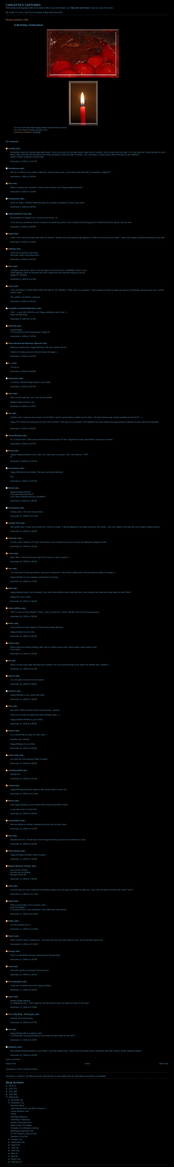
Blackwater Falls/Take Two (22, 1131)
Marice (11, 801)
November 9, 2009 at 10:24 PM (23, 461)
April (13, 1156)
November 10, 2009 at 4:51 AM (23, 669)
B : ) (10, 363)
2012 (11, 1089)
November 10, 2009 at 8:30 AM (23, 724)
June (13, 1150)
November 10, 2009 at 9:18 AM (23, 763)
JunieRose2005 (15, 770)
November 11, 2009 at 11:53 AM (24, 929)
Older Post (163, 1064)
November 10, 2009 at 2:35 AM (23, 561)
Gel (9, 1029)
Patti (10, 706)
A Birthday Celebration (20, 1120)
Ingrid (10, 901)
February (15, 1162)
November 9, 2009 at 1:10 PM (23, 192)
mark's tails (13, 755)
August (14, 1145)
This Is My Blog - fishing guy (21, 1014)
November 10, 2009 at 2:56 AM (23, 601)
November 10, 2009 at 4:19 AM (23, 654)
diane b (11, 676)
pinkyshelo (13, 378)
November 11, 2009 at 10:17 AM (24, 894)
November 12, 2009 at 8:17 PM (23, 1022)
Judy (10, 886)
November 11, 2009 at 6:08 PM (23, 990)
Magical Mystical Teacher (19, 866)
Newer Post (11, 1064)
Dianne (11, 731)
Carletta (11, 148)
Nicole (11, 488)
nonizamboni (14, 820)
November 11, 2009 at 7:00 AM (23, 879)
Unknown (12, 538)
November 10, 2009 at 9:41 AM (23, 779)
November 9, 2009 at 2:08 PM (23, 207)
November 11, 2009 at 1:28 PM (23, 975)
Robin (10, 623)
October (15, 1139)
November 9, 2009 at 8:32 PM (23, 356)
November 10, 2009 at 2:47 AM (23, 581)
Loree (10, 553)
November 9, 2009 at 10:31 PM (23, 481)
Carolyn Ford (14, 523)
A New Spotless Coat (20, 1111)
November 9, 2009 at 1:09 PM (23, 176)
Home (87, 1064)
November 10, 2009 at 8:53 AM (23, 748)
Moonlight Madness (19, 1117)
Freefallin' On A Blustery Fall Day (25, 1128)
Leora (10, 286)
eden (10, 393)
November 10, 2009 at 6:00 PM (23, 844)
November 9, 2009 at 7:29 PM (23, 336)
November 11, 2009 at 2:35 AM (23, 859)
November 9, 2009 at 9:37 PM (23, 444)
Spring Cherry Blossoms (21, 1122)
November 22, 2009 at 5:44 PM (23, 1055)
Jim (9, 413)
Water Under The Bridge (21, 1125)
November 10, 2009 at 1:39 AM (23, 531)
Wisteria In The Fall (19, 1136)
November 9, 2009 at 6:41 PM (23, 279)
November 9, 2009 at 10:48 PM (23, 501)
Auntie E (12, 691)
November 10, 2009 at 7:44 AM (23, 699)
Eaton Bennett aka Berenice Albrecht (25, 343)
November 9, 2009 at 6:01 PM (23, 259)
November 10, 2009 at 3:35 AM (23, 616)
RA (9, 661)
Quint (10, 997)
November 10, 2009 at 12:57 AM (24, 516)
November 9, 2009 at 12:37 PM (23, 161)
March (14, 1159)
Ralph (10, 234)
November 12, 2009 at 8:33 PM (23, 1040)
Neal (10, 836)
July (13, 1148)
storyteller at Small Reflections (22, 308)
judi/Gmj (12, 249)
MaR (10, 588)
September (16, 1142)
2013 (11, 1086)
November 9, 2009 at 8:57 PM (23, 386)
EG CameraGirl (15, 982)
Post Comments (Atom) (28, 1069)
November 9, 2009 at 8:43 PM (23, 371)
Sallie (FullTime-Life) (17, 214)
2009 (11, 1097)
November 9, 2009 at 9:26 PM (23, 428)
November (16, 1103)
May (13, 1153)
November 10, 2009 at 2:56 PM (23, 813)
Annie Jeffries (14, 608)
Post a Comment (13, 1059)
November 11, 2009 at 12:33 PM (24, 944)
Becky (11, 451)
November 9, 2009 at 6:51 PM (23, 319)
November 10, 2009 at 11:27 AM (24, 794)
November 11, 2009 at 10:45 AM (24, 914)
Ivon (10, 568)
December (16, 1100)
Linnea (11, 785)
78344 (13, 1114)
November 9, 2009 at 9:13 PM (23, 406)
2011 (11, 1091)
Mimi (10, 266)
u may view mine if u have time (23, 809)
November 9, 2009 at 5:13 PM (23, 242)
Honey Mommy (15, 435)
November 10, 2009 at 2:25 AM (23, 546)
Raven (11, 936)
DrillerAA (12, 326)
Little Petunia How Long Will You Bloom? (28, 1108)
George (11, 951)
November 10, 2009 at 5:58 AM (23, 684)
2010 (11, 1094)
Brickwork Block (17, 1105)
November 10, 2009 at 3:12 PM (23, 829)
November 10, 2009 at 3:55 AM (23, 636)
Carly (10, 966)
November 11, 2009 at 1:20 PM (23, 959)
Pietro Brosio (14, 851)
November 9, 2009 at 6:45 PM (23, 301)
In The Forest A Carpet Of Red (24, 1134)
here (45, 130)
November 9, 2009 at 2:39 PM (23, 227)
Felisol (11, 643)
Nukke (11, 921)
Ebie (10, 183)
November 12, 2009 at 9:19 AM (23, 1007)
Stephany (12, 1047)
